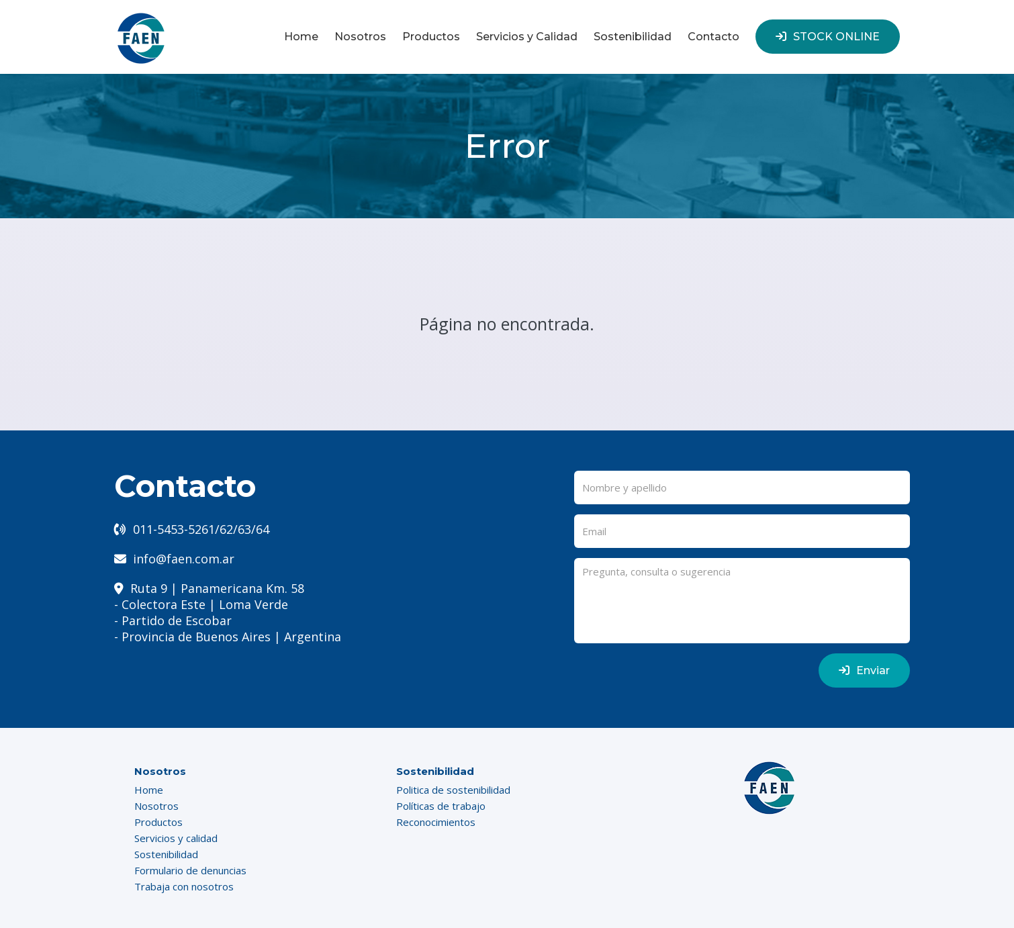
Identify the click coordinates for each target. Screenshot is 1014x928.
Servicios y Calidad (527, 36)
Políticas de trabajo (441, 806)
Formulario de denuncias (190, 870)
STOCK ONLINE (828, 36)
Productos (431, 36)
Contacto (713, 36)
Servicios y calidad (176, 838)
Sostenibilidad (633, 36)
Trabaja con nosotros (184, 886)
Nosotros (360, 36)
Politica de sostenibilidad (453, 789)
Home (301, 36)
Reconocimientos (435, 822)
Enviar (864, 670)
